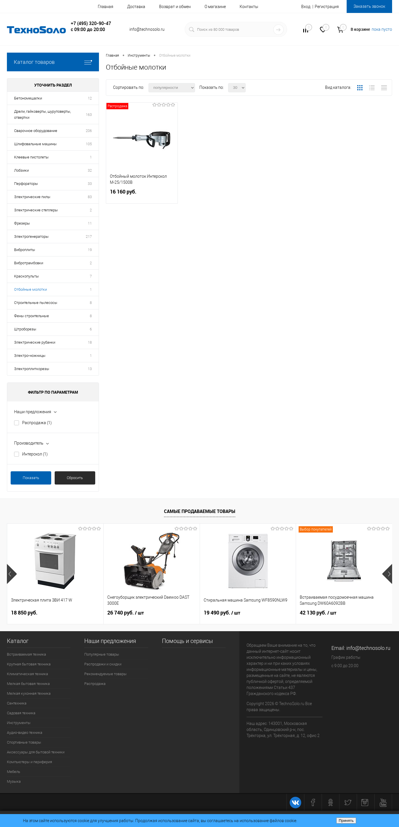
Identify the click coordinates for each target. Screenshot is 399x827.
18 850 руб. (24, 613)
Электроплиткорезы (31, 369)
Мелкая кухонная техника (29, 693)
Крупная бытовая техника (29, 664)
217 (89, 236)
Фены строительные (31, 316)
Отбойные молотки (30, 289)
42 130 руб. (318, 613)
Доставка (136, 6)
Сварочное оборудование (35, 131)
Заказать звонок (369, 6)
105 (89, 144)
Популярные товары (101, 654)
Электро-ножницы (29, 355)
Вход (305, 6)
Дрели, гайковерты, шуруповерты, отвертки (42, 114)
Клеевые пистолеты (31, 157)
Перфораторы (26, 183)
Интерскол (35, 454)
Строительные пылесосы (35, 302)
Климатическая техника (27, 674)
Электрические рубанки (34, 342)
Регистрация (327, 6)
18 (90, 342)
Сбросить (75, 478)
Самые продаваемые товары (199, 511)
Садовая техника (21, 713)
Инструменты (18, 723)
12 (90, 98)
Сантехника (16, 703)
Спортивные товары (24, 742)
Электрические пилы (32, 197)
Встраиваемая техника (26, 654)
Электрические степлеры (36, 210)
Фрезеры (22, 223)
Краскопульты (26, 276)
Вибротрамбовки (28, 263)
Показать (31, 478)
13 (90, 369)
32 (90, 170)
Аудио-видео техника (24, 732)
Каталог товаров (53, 62)
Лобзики (21, 170)
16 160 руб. (142, 195)
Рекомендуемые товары (105, 674)
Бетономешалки (28, 98)
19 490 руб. (222, 613)
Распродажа (37, 422)
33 (90, 183)
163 (89, 114)
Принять (346, 820)
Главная (105, 6)
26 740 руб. (125, 613)
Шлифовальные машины (35, 144)
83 (90, 197)
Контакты (249, 6)
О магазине (215, 6)
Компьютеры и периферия (29, 762)
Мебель (13, 771)
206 (89, 131)
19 (90, 250)
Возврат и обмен (175, 6)
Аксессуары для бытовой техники (35, 752)
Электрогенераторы (31, 236)
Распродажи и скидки (102, 664)
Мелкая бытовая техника (28, 683)
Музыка (14, 781)
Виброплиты (24, 250)
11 (90, 223)
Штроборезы (25, 329)
